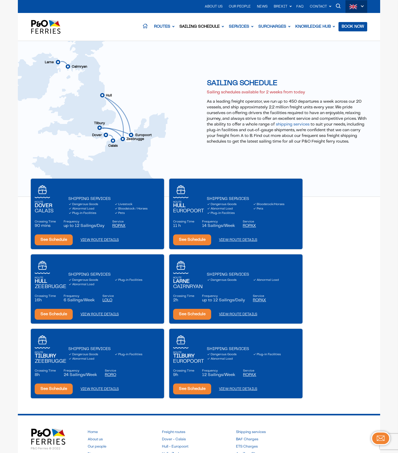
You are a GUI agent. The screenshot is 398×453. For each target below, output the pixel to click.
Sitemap (38, 411)
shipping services (292, 125)
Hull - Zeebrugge (176, 384)
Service (119, 229)
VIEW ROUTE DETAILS (99, 245)
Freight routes (173, 363)
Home (93, 363)
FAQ (300, 6)
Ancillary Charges (251, 384)
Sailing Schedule (199, 27)
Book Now (353, 27)
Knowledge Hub (313, 27)
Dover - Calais (174, 370)
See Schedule (53, 245)
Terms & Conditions (47, 389)
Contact (318, 6)
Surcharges (272, 27)
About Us (214, 6)
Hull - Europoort (175, 377)
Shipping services (251, 363)
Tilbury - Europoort (178, 406)
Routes (162, 27)
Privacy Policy (42, 396)
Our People (240, 6)
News (262, 6)
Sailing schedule (249, 399)
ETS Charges (247, 377)
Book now (244, 410)
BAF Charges (247, 370)
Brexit (281, 6)
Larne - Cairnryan (176, 392)
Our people (97, 377)
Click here (170, 430)
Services (239, 27)
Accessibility (41, 404)
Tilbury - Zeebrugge (179, 399)
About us (95, 370)
